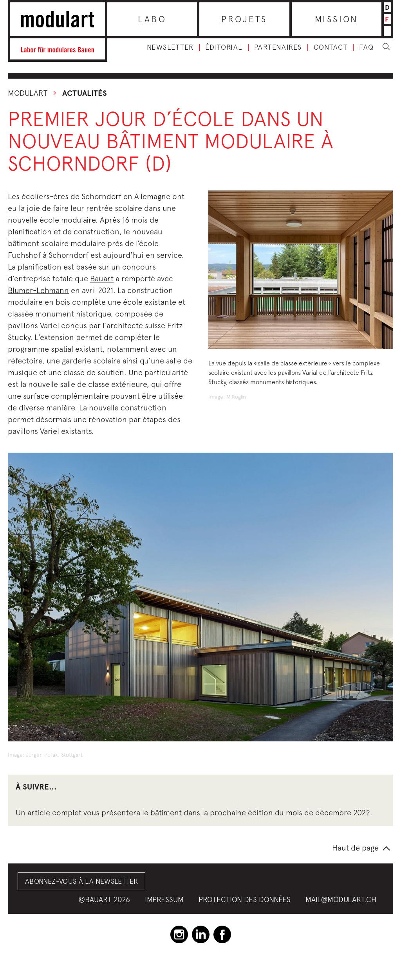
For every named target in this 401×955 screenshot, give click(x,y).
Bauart (102, 278)
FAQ (366, 47)
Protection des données (245, 899)
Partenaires (278, 47)
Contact (331, 47)
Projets (244, 19)
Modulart (27, 92)
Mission (336, 19)
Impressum (164, 899)
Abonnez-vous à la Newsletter (81, 881)
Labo (152, 19)
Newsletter (170, 47)
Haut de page (355, 847)
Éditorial (223, 47)
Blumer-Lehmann (38, 290)
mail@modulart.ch (340, 899)
